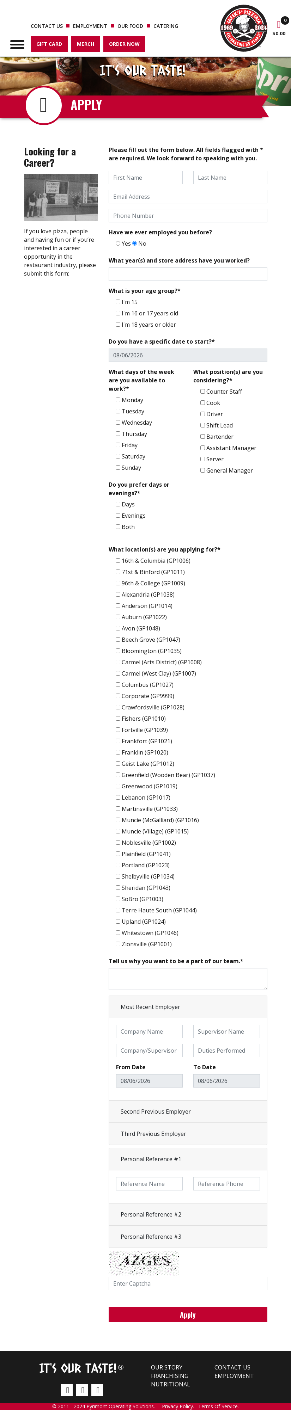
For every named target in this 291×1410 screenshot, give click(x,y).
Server (215, 459)
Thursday (134, 434)
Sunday (131, 468)
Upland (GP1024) (144, 921)
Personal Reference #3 (151, 1236)
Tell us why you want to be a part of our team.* (176, 961)
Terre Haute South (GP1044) (159, 910)
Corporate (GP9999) (148, 696)
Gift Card (49, 44)
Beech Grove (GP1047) (151, 640)
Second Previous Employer (156, 1111)
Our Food (130, 26)
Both (128, 527)
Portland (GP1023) (146, 865)
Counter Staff (224, 391)
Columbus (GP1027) (148, 685)
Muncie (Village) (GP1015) (155, 831)
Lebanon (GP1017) (146, 797)
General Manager (229, 470)
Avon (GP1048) (141, 628)
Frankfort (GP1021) (147, 741)
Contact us (47, 26)
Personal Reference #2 (151, 1214)
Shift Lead (219, 425)
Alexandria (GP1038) (148, 594)
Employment (90, 26)
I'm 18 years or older (149, 324)
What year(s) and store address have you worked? (179, 260)
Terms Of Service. (218, 1406)
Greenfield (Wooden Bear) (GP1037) (168, 775)
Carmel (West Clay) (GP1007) (159, 673)
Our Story (166, 1367)
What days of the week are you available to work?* (141, 380)
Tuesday (133, 411)
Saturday (133, 456)
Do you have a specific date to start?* (162, 341)
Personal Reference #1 (151, 1159)
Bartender (220, 437)
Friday (130, 445)
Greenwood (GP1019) (149, 786)
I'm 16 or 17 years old (150, 313)
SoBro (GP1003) (142, 899)
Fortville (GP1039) (145, 730)
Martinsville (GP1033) (150, 809)
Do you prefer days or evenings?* (139, 489)
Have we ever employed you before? (160, 232)
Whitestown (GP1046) (150, 933)
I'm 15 (130, 302)
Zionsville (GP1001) (147, 944)
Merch (85, 44)
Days (128, 504)
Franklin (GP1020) (145, 752)
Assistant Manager (231, 448)
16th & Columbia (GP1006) (156, 561)
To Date (204, 1067)
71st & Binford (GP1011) (153, 572)
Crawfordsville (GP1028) (153, 707)
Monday (132, 400)
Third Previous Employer (153, 1134)
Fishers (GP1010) (144, 718)
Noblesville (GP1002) (149, 842)
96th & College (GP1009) (153, 583)
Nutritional (170, 1384)
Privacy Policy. (180, 1406)
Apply (188, 1314)
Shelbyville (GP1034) (148, 876)
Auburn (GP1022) (144, 617)
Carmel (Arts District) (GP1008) (162, 662)
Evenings (134, 515)
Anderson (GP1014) (147, 606)
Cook (213, 403)
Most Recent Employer (150, 1007)
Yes (126, 243)
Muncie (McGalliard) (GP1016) (160, 820)
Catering (165, 26)
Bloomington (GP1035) (152, 651)
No (142, 243)
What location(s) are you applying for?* (164, 549)
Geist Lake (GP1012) (148, 764)
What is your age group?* (145, 291)
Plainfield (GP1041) (146, 854)
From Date (131, 1067)
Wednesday (137, 422)
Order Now (124, 44)
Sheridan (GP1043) (146, 888)
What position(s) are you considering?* (228, 376)
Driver (214, 414)
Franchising (169, 1376)
